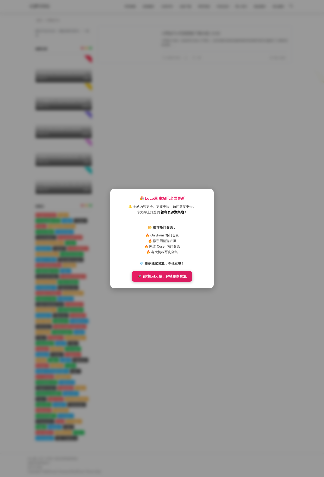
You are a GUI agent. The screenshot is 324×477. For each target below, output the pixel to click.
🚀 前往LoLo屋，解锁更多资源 (161, 276)
